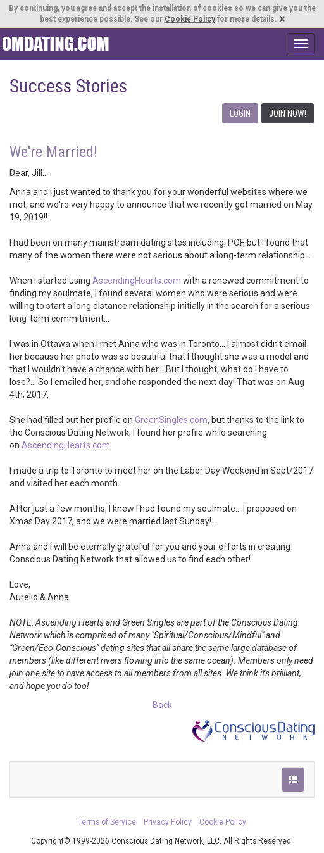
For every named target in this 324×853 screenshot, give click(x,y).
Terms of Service (107, 822)
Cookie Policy (190, 19)
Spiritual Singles (55, 44)
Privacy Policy (168, 822)
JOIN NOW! (287, 113)
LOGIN (240, 113)
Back (162, 705)
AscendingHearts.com (136, 280)
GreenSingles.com (171, 420)
